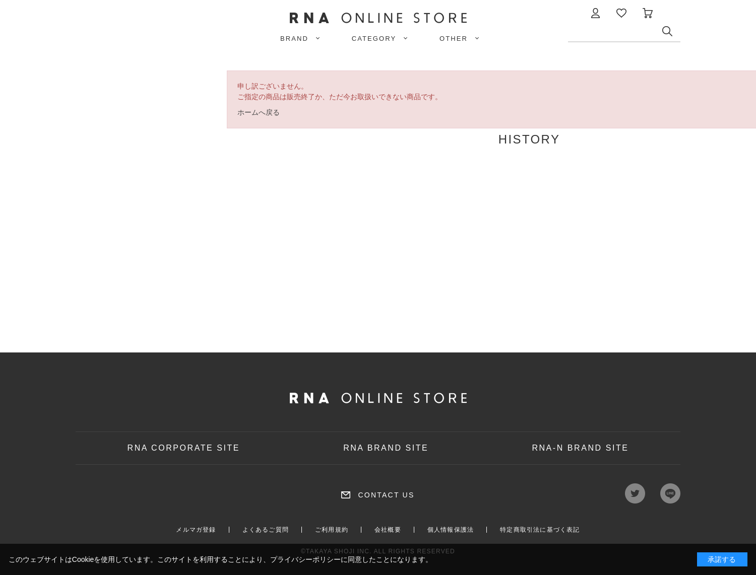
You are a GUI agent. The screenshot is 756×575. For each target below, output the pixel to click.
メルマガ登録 (196, 530)
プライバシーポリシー (305, 559)
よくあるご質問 (265, 530)
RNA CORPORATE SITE (184, 448)
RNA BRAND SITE (385, 448)
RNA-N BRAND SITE (580, 448)
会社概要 (387, 530)
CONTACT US (386, 495)
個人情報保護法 (450, 530)
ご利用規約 (331, 530)
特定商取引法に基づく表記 (540, 530)
